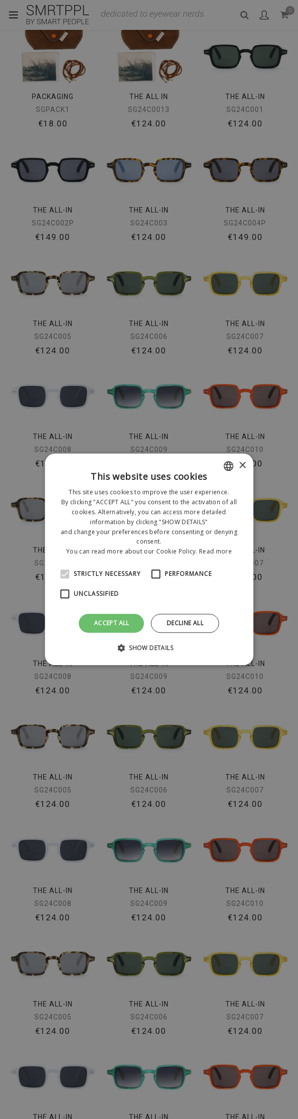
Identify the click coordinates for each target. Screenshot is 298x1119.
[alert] (149, 559)
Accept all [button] (111, 623)
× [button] (242, 465)
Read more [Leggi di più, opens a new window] (215, 551)
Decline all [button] (185, 623)
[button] (149, 648)
